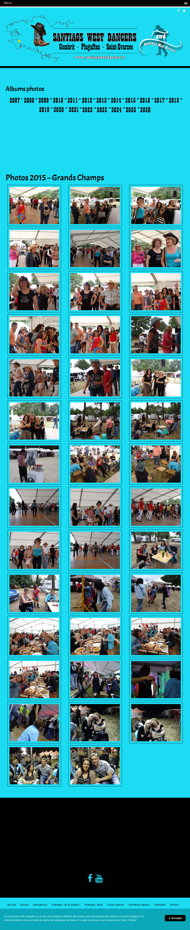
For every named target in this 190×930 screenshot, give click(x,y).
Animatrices (40, 904)
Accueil (11, 904)
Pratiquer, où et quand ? (65, 904)
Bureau (24, 904)
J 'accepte (175, 918)
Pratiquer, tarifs (93, 904)
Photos (174, 904)
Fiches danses (115, 904)
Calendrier (160, 904)
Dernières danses (138, 904)
